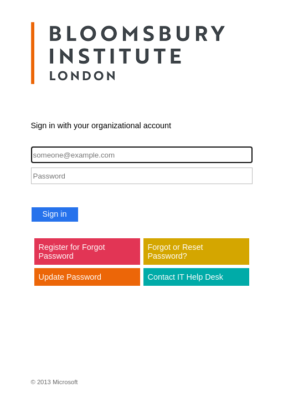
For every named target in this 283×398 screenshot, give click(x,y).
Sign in (55, 214)
